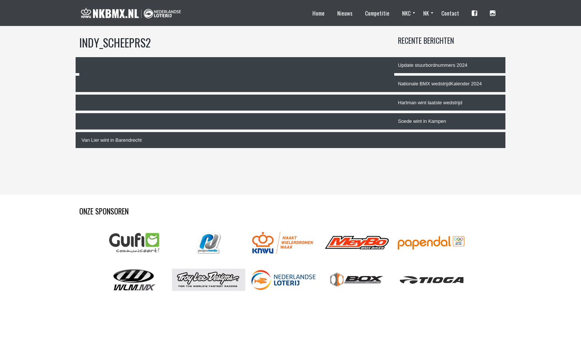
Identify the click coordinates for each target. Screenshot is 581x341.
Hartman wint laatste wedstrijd (430, 102)
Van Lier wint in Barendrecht (112, 140)
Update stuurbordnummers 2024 (432, 65)
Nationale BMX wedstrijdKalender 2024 (440, 83)
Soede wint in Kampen (422, 121)
